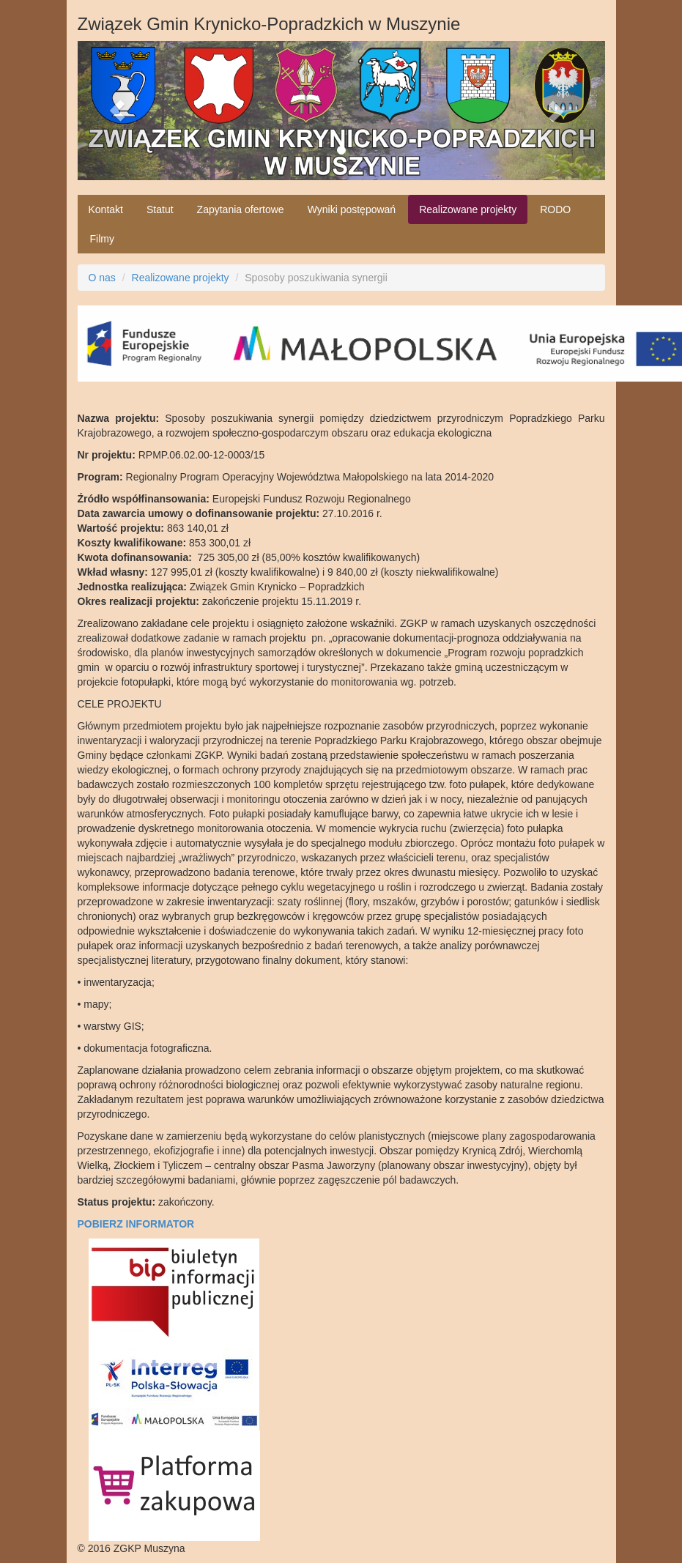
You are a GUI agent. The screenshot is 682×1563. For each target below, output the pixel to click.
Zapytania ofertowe (240, 209)
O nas (102, 277)
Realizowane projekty (467, 209)
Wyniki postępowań (352, 209)
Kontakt (106, 209)
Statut (160, 209)
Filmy (102, 239)
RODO (555, 209)
